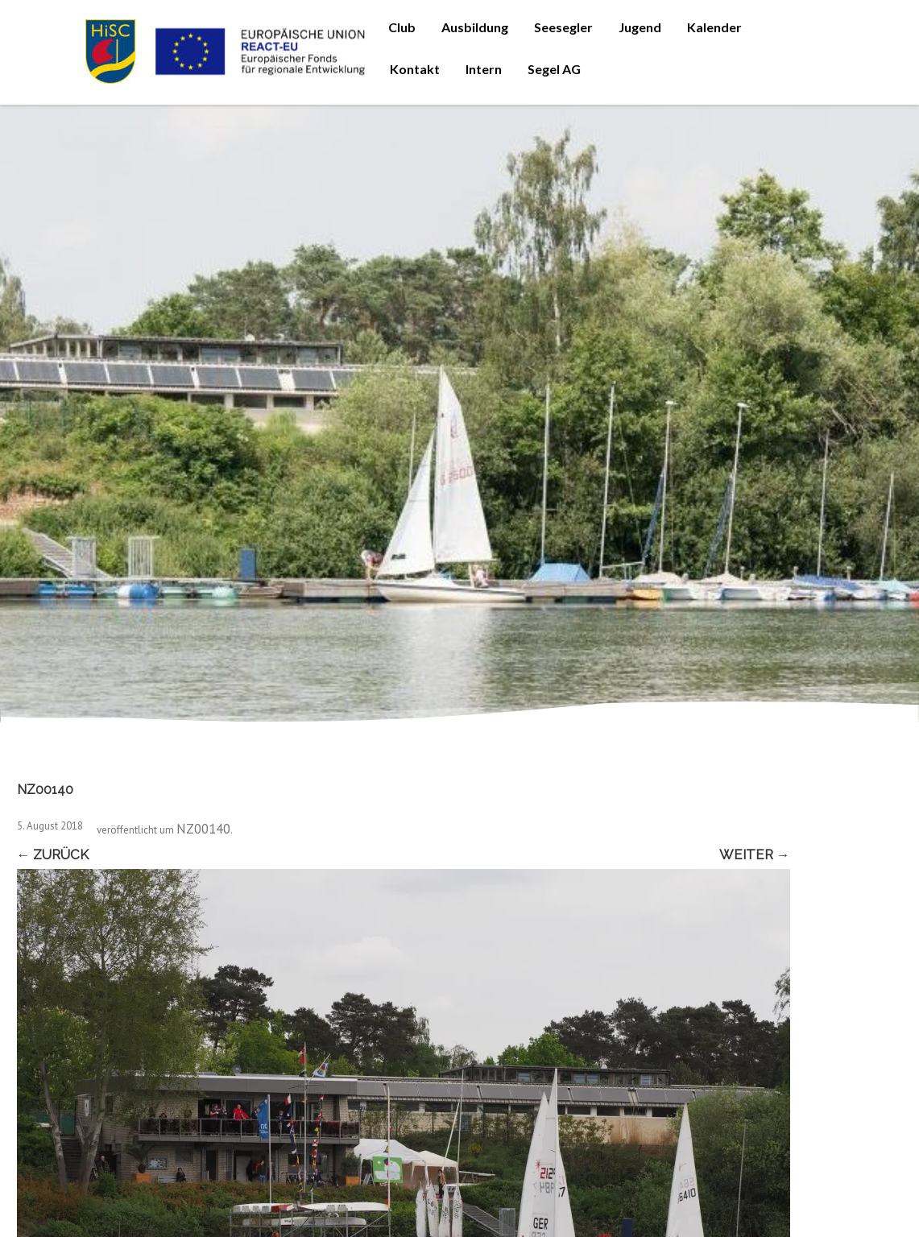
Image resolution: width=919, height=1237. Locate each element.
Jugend (640, 27)
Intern (484, 69)
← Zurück (53, 854)
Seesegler (563, 27)
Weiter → (754, 854)
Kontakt (415, 69)
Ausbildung (474, 27)
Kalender (714, 27)
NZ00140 (203, 829)
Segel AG (554, 69)
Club (402, 27)
